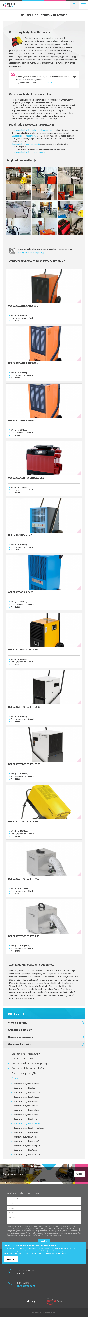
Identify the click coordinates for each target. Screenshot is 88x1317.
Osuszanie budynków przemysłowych (28, 152)
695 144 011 (46, 82)
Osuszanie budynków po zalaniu (26, 143)
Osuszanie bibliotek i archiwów (27, 1068)
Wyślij (44, 1241)
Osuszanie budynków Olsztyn (26, 1132)
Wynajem (17, 1023)
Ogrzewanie (20, 1037)
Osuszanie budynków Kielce (25, 1119)
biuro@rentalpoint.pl (27, 1286)
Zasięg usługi (18, 1078)
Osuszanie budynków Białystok (27, 1114)
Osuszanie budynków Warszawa (28, 1083)
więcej (79, 1174)
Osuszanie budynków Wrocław (27, 1092)
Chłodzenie (20, 1030)
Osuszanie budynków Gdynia (26, 1101)
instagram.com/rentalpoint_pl (31, 252)
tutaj (46, 1251)
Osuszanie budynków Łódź (25, 1088)
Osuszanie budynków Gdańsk (26, 1096)
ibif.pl (53, 1312)
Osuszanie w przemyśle (23, 1073)
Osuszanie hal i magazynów (25, 1054)
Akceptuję (11, 1259)
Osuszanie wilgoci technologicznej (29, 1063)
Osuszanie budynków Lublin (26, 1105)
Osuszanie (20, 1044)
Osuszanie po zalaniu (22, 1058)
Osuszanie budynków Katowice (27, 1123)
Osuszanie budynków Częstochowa (29, 1127)
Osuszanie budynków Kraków (26, 1110)
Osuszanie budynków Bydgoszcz (27, 1145)
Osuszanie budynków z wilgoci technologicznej (32, 130)
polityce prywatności (14, 1235)
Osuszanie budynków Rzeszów (27, 1154)
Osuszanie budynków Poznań (26, 1141)
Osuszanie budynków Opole (25, 1136)
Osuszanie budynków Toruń (25, 1150)
